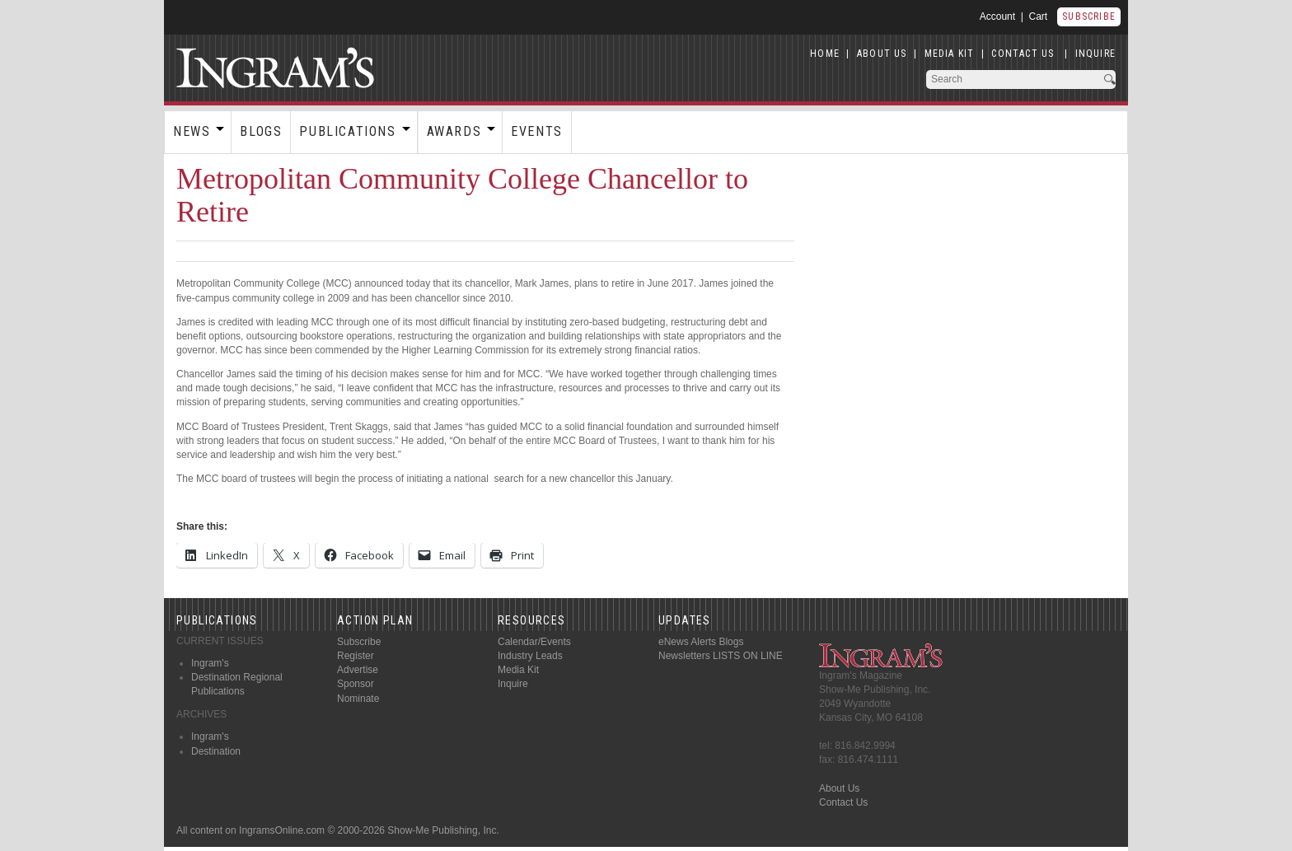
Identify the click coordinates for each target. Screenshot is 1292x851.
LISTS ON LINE (748, 656)
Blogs (261, 131)
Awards (454, 131)
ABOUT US (882, 53)
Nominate (358, 698)
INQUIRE (1095, 53)
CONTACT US (1022, 53)
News (191, 131)
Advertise (357, 670)
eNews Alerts (687, 642)
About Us (839, 788)
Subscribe (1089, 16)
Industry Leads (530, 656)
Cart (1038, 16)
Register (355, 656)
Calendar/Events (534, 642)
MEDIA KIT (950, 53)
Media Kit (518, 670)
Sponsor (355, 684)
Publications (347, 131)
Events (537, 131)
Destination (216, 751)
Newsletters (684, 656)
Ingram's (210, 663)
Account (997, 16)
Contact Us (843, 802)
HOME (825, 53)
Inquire (513, 684)
